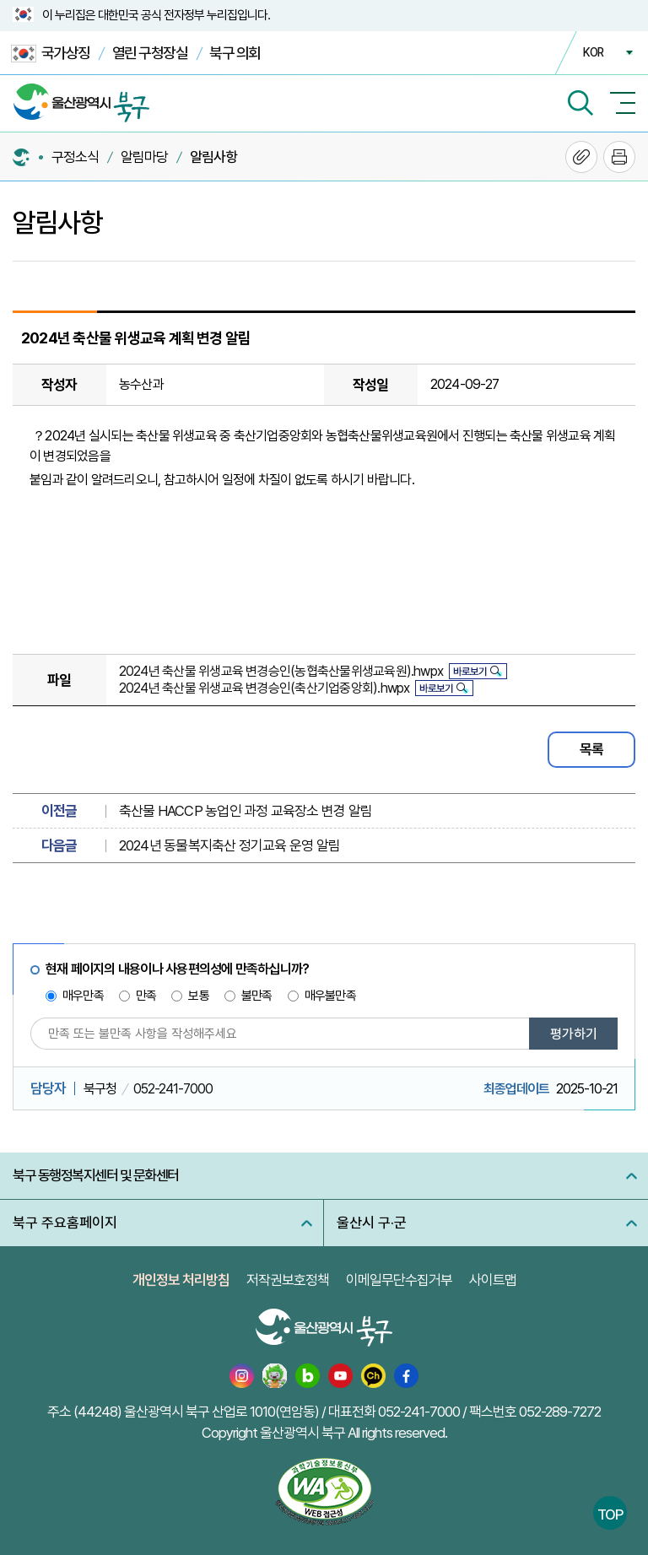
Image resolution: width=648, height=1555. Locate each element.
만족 (146, 995)
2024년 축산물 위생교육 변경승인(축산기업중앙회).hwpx (264, 688)
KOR (593, 52)
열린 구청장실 (150, 53)
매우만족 (83, 995)
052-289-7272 (560, 1411)
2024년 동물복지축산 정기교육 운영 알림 (229, 845)
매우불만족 (330, 995)
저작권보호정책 (287, 1280)
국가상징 (50, 53)
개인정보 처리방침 (181, 1280)
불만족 (257, 995)
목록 (591, 749)
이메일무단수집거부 (399, 1280)
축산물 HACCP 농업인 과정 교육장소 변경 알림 (245, 810)
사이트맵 (492, 1280)
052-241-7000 (173, 1089)
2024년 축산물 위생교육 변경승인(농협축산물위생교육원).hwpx (281, 671)
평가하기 (573, 1034)
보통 (198, 995)
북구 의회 (235, 53)
